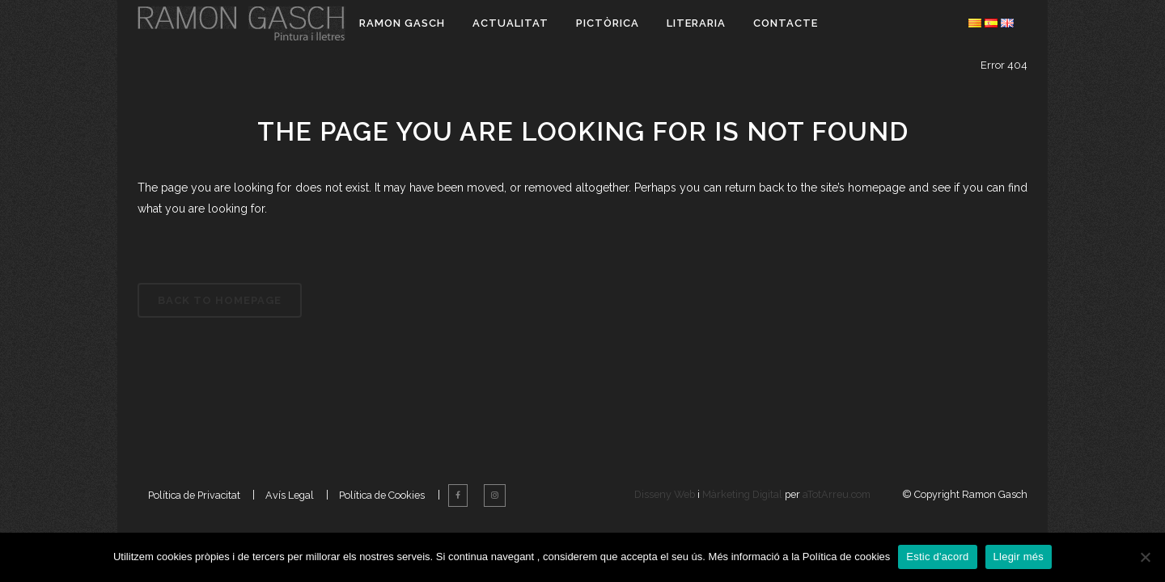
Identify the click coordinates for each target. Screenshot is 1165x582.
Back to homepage (220, 300)
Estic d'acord (937, 556)
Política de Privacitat (194, 516)
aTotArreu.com (837, 516)
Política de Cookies (382, 516)
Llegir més (1018, 556)
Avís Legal (289, 516)
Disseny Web (665, 516)
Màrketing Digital (742, 516)
